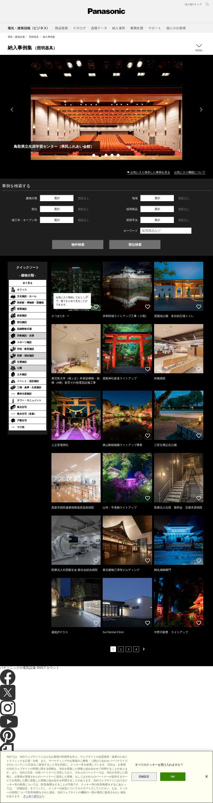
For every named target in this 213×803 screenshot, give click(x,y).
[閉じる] (206, 776)
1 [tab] (94, 156)
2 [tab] (100, 156)
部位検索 (135, 244)
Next (201, 109)
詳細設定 (144, 776)
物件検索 (77, 244)
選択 (57, 198)
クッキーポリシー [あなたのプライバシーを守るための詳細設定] (33, 796)
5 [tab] (119, 156)
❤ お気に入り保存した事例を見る (148, 172)
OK (173, 776)
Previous (12, 109)
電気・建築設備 (16, 36)
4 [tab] (113, 156)
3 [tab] (106, 156)
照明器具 (34, 36)
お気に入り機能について (189, 172)
